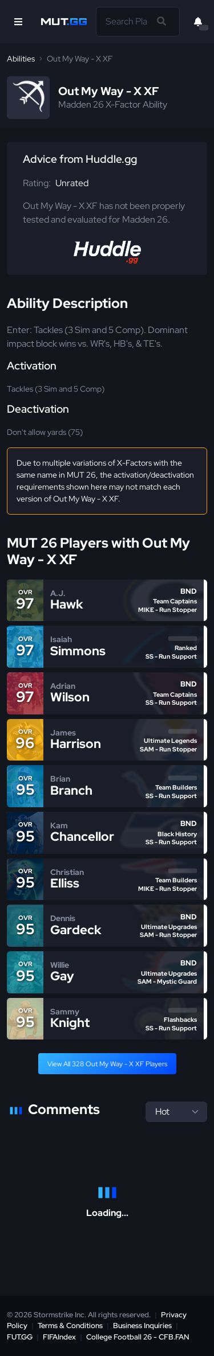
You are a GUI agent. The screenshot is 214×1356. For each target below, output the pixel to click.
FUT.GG (20, 1337)
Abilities (21, 59)
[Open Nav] (18, 21)
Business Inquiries (142, 1325)
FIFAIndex (59, 1337)
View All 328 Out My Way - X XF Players (107, 1064)
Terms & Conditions (70, 1325)
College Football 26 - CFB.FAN (137, 1337)
